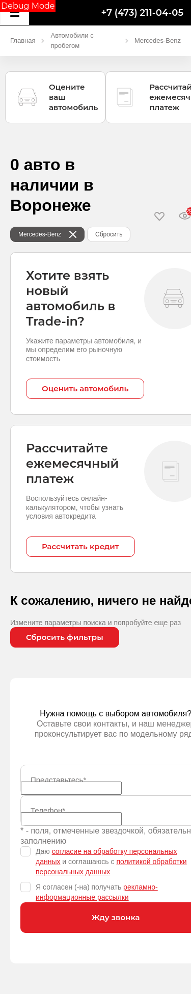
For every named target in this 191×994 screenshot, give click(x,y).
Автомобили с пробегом (71, 40)
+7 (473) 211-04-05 (142, 12)
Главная (22, 40)
